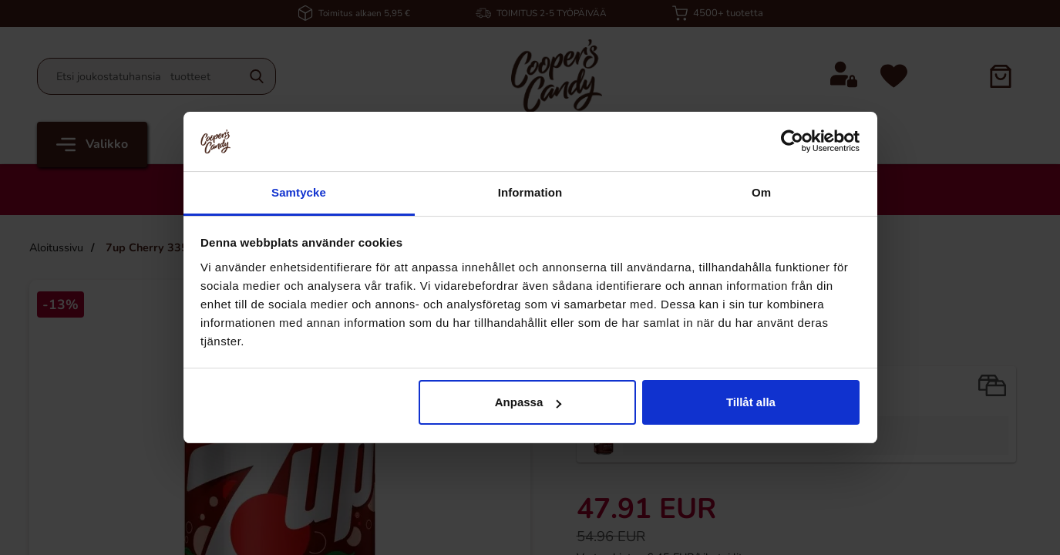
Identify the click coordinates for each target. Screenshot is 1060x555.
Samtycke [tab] (298, 192)
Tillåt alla (751, 402)
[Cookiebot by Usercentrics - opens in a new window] (792, 141)
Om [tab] (761, 192)
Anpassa (528, 402)
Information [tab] (530, 192)
